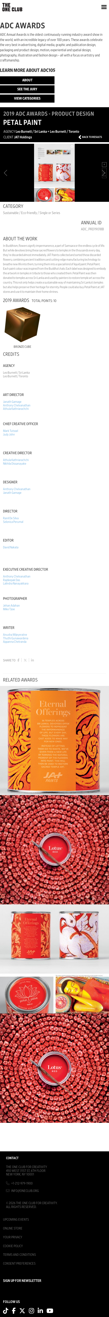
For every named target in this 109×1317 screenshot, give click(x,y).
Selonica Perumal (13, 521)
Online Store (12, 1228)
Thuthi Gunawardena (15, 638)
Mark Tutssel (10, 431)
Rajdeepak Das (11, 580)
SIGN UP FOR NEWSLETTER (22, 1281)
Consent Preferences (19, 1263)
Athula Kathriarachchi (16, 408)
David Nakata (10, 547)
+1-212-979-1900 (22, 1183)
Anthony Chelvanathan (16, 405)
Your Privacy (12, 1237)
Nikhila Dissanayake (14, 463)
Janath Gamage (12, 401)
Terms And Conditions (19, 1254)
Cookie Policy (13, 1246)
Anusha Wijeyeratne (15, 634)
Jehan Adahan (11, 605)
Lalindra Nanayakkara (15, 583)
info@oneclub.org (25, 1191)
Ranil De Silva (11, 518)
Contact (12, 1158)
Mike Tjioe (9, 609)
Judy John (9, 434)
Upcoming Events (16, 1219)
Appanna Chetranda (14, 641)
